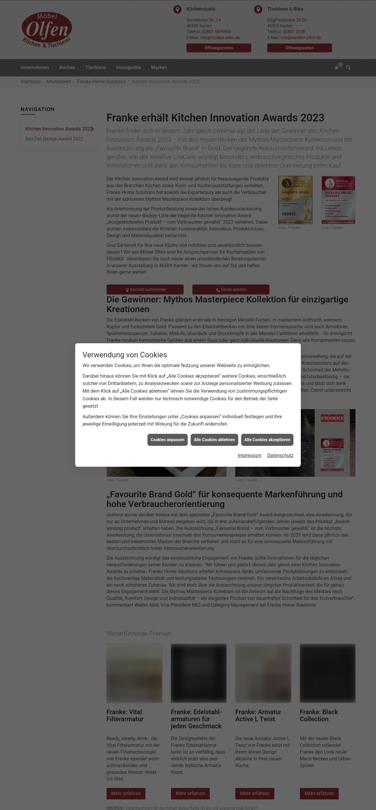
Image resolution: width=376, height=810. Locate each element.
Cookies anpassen (167, 428)
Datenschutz (280, 443)
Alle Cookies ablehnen (214, 428)
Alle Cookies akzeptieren (267, 428)
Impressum (249, 443)
